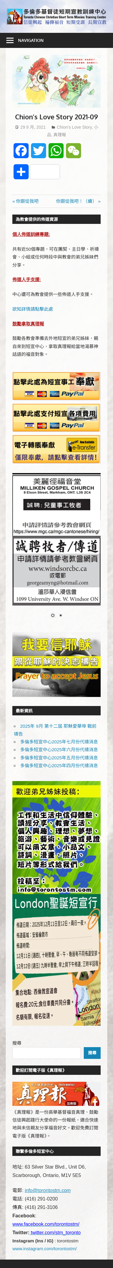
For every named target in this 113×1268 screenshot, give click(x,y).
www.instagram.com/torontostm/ (44, 1248)
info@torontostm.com (48, 1190)
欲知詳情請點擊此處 (32, 309)
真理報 (59, 134)
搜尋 (16, 1043)
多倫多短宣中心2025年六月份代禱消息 (59, 749)
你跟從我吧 (27, 201)
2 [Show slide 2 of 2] (60, 616)
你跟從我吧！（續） (76, 201)
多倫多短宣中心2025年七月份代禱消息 (59, 741)
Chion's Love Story (74, 127)
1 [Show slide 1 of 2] (52, 616)
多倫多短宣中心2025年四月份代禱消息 (59, 765)
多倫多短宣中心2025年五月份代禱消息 (59, 757)
